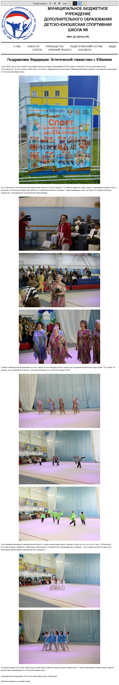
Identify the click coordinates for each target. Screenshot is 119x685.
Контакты (85, 50)
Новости (33, 46)
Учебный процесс (60, 50)
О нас (17, 46)
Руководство (55, 46)
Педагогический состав (86, 46)
